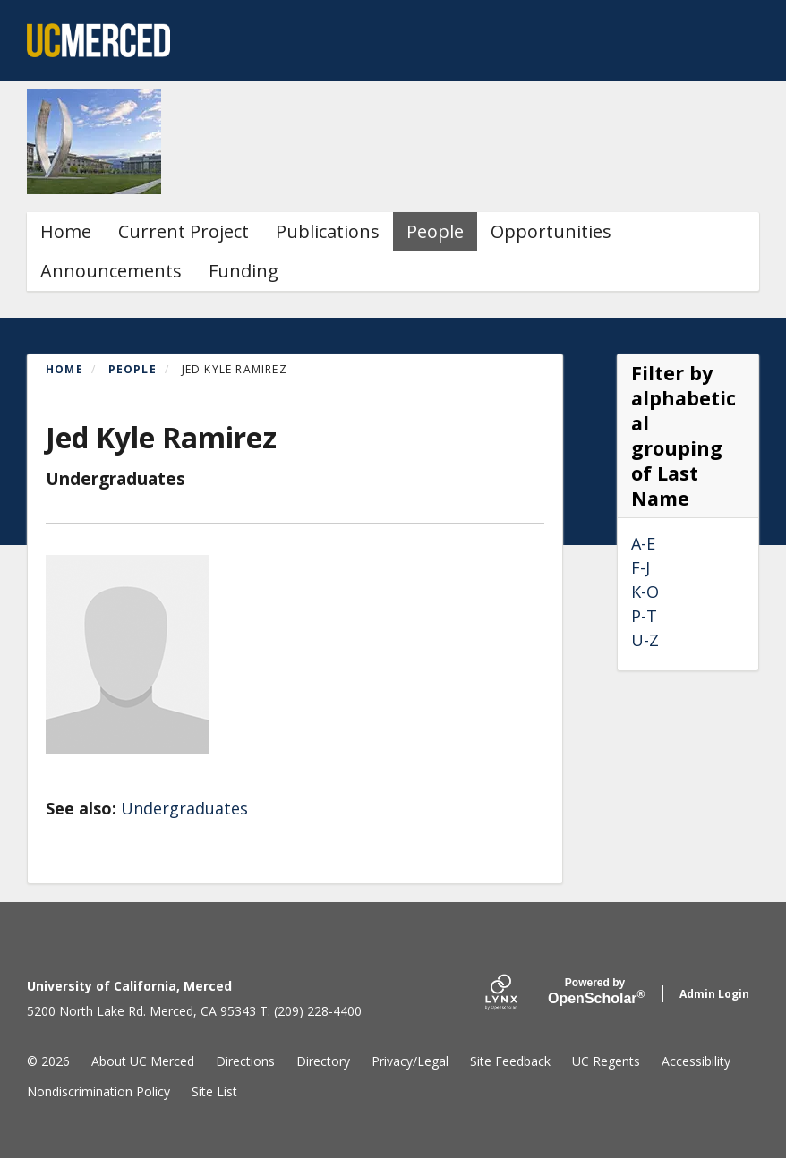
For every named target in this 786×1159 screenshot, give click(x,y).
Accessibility (696, 1061)
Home (65, 231)
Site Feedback (510, 1061)
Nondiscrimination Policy (98, 1091)
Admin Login (714, 993)
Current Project (183, 231)
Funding (243, 271)
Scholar (595, 991)
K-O (645, 591)
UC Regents (606, 1061)
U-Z (645, 640)
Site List (214, 1091)
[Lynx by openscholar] (516, 994)
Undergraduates (184, 808)
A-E (643, 543)
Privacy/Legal (410, 1061)
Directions (245, 1061)
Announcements (111, 271)
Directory (323, 1061)
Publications (328, 231)
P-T (644, 615)
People (435, 231)
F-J (640, 567)
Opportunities (551, 231)
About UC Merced (142, 1061)
